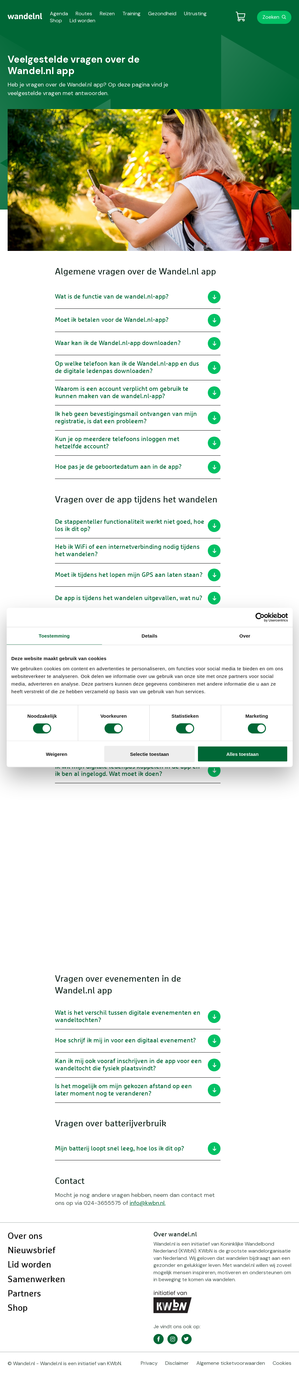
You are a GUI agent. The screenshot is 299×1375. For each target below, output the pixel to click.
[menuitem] (25, 16)
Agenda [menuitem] (59, 13)
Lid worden (29, 1265)
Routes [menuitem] (84, 13)
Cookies (282, 1363)
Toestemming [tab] (54, 636)
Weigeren (56, 754)
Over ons (25, 1236)
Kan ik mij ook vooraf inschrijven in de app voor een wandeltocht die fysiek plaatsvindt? (138, 1065)
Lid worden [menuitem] (82, 20)
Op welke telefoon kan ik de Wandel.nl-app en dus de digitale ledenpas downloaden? (138, 367)
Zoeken (270, 17)
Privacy (149, 1363)
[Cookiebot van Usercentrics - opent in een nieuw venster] (260, 617)
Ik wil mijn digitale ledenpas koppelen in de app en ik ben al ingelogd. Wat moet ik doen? (138, 770)
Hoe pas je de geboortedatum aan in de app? (138, 467)
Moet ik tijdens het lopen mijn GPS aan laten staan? (138, 575)
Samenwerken (36, 1279)
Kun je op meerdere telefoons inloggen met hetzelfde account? (138, 443)
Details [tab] (150, 636)
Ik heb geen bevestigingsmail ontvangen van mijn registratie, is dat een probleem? (138, 418)
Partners (24, 1293)
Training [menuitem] (131, 13)
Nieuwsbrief (31, 1250)
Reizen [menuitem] (107, 13)
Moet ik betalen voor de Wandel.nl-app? (138, 320)
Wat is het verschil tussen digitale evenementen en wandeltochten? (138, 1016)
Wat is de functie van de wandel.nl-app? (138, 297)
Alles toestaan (242, 754)
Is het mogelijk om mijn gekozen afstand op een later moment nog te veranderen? (138, 1090)
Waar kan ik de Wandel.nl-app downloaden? (138, 343)
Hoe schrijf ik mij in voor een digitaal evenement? (138, 1040)
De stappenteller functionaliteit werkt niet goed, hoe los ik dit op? (138, 525)
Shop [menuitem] (56, 20)
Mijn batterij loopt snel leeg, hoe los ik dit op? (138, 1148)
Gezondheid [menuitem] (162, 13)
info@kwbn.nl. (148, 1203)
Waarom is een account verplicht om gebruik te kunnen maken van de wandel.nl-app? (138, 392)
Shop (18, 1308)
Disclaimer (177, 1363)
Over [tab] (244, 636)
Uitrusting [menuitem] (195, 13)
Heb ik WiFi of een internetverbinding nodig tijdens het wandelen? (138, 550)
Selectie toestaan (149, 754)
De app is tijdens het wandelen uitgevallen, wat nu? (138, 598)
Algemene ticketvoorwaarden (230, 1363)
